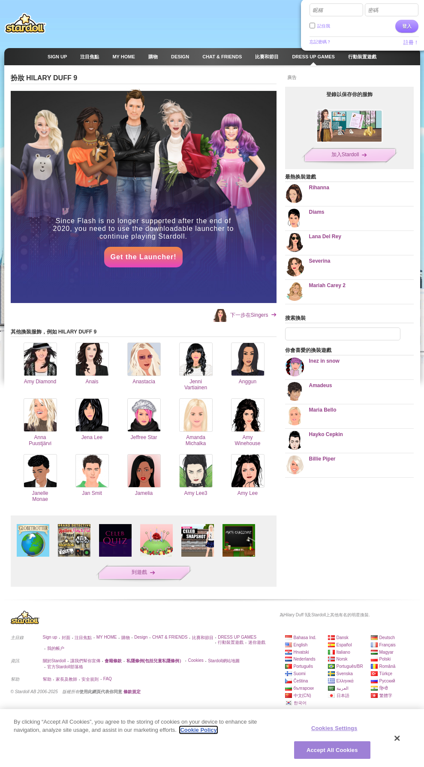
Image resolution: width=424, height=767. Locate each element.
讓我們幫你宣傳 (85, 660)
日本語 (343, 695)
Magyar (386, 652)
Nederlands (305, 659)
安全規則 (90, 679)
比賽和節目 (203, 637)
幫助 (47, 679)
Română (387, 666)
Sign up (50, 637)
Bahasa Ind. (305, 637)
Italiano (343, 652)
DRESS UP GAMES (237, 637)
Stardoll (25, 23)
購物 (125, 637)
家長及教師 (66, 679)
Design (140, 637)
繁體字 (385, 695)
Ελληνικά (345, 681)
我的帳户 (55, 648)
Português (303, 666)
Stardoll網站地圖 (224, 660)
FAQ (107, 678)
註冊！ (411, 42)
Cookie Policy (198, 734)
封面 (66, 637)
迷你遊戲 (256, 642)
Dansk (343, 637)
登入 (407, 26)
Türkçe (386, 673)
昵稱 (318, 10)
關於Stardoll (54, 660)
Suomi (300, 673)
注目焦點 (83, 637)
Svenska (345, 673)
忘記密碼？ (320, 41)
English (301, 645)
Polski (385, 659)
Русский (387, 681)
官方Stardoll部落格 (65, 666)
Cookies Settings (334, 731)
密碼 (373, 10)
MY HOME (106, 637)
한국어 (300, 702)
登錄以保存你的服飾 (349, 94)
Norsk (342, 659)
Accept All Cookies (332, 753)
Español (344, 645)
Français (387, 645)
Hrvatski (301, 652)
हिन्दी (383, 688)
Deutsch (387, 637)
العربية (343, 688)
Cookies (196, 660)
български (304, 688)
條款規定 (132, 691)
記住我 (323, 26)
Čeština (301, 681)
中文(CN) (302, 695)
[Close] (397, 742)
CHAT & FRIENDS (169, 637)
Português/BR (350, 666)
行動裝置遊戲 (231, 642)
